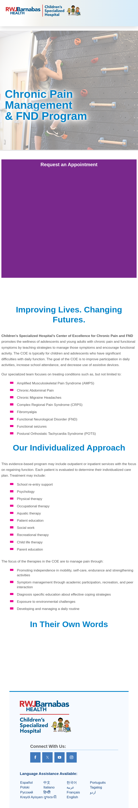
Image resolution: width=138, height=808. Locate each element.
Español (26, 782)
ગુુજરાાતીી (50, 797)
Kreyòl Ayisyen (31, 797)
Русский (26, 792)
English (72, 797)
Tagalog (96, 787)
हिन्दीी (46, 792)
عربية (70, 787)
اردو (93, 792)
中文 (46, 782)
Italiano (49, 787)
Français (73, 792)
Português (98, 782)
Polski (24, 787)
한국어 (72, 782)
